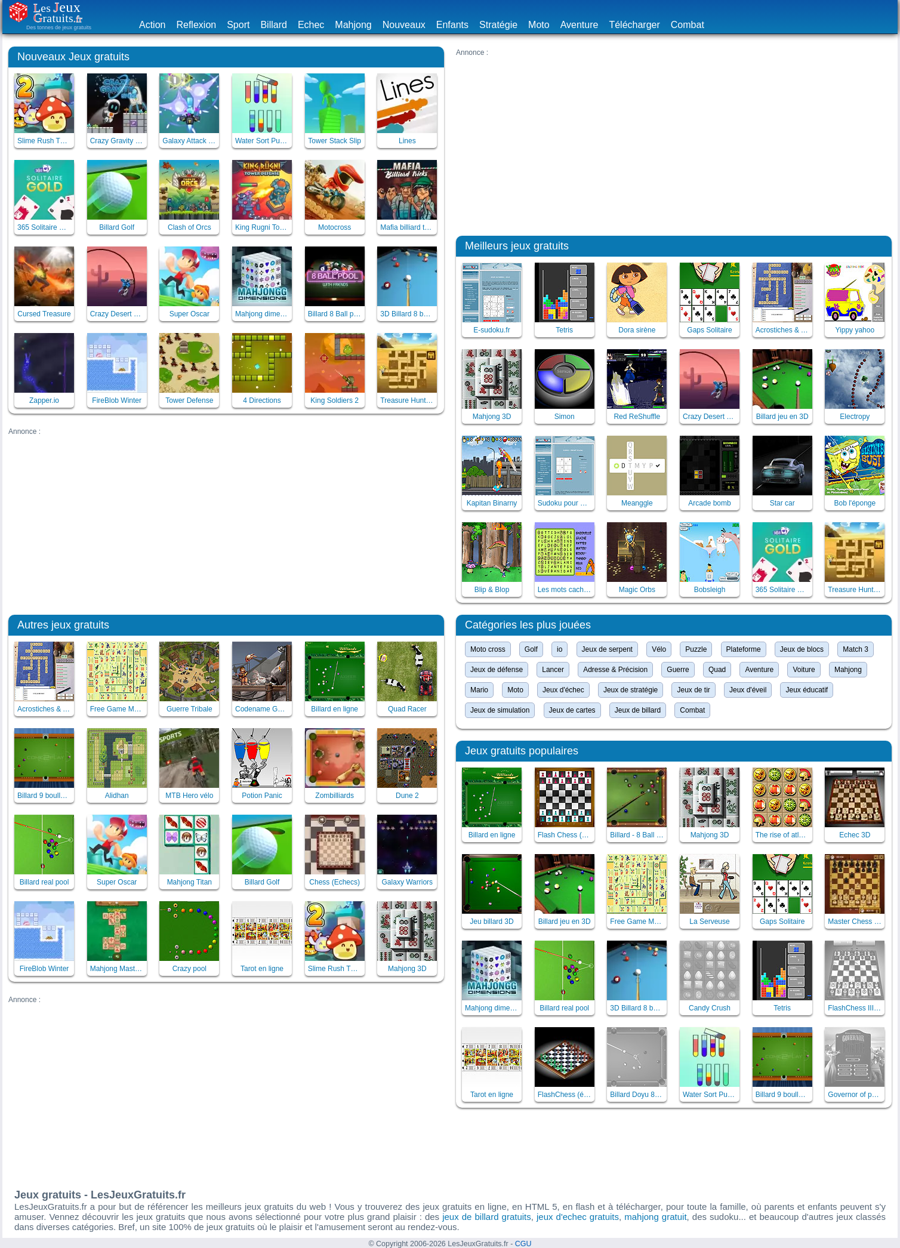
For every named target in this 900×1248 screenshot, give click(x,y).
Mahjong (353, 25)
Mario (479, 690)
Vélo (659, 649)
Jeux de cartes (572, 710)
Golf (531, 649)
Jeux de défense (496, 669)
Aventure (579, 25)
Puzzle (696, 649)
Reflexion (196, 25)
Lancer (553, 669)
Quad (717, 669)
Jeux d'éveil (747, 690)
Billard (273, 25)
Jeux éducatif (806, 690)
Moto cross (488, 649)
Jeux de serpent (607, 649)
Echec (311, 25)
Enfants (452, 25)
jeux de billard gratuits (486, 1217)
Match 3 (855, 649)
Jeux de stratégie (630, 690)
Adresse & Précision (615, 669)
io (559, 649)
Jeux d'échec (563, 690)
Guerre (678, 669)
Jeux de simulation (499, 710)
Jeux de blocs (802, 649)
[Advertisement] (226, 519)
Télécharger (634, 25)
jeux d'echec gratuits (578, 1217)
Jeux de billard (638, 710)
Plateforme (743, 649)
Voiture (804, 669)
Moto (539, 25)
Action (152, 25)
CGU (523, 1244)
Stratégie (498, 25)
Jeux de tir (693, 690)
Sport (238, 25)
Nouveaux (404, 25)
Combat (687, 25)
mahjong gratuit (655, 1217)
